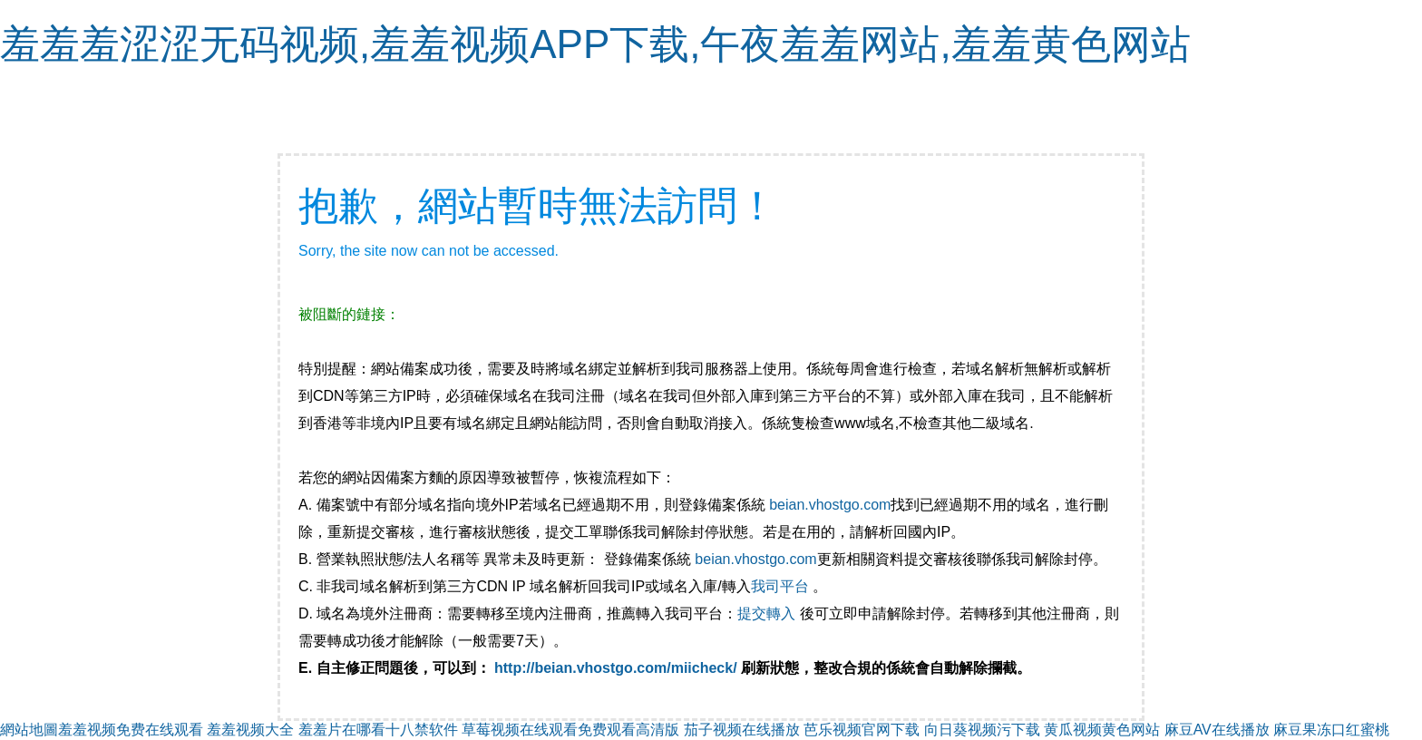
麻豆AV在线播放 (1217, 729)
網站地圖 (29, 729)
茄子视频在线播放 (742, 729)
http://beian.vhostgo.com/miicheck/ (615, 668)
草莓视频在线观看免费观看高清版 (570, 729)
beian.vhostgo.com (830, 504)
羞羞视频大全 (250, 729)
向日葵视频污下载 (982, 729)
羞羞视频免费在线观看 (130, 729)
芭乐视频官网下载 (862, 729)
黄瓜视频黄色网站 (1102, 729)
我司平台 (782, 586)
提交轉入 (766, 613)
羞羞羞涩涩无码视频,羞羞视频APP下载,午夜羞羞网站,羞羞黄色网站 (595, 44)
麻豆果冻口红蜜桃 (1331, 729)
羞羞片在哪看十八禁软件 (378, 729)
